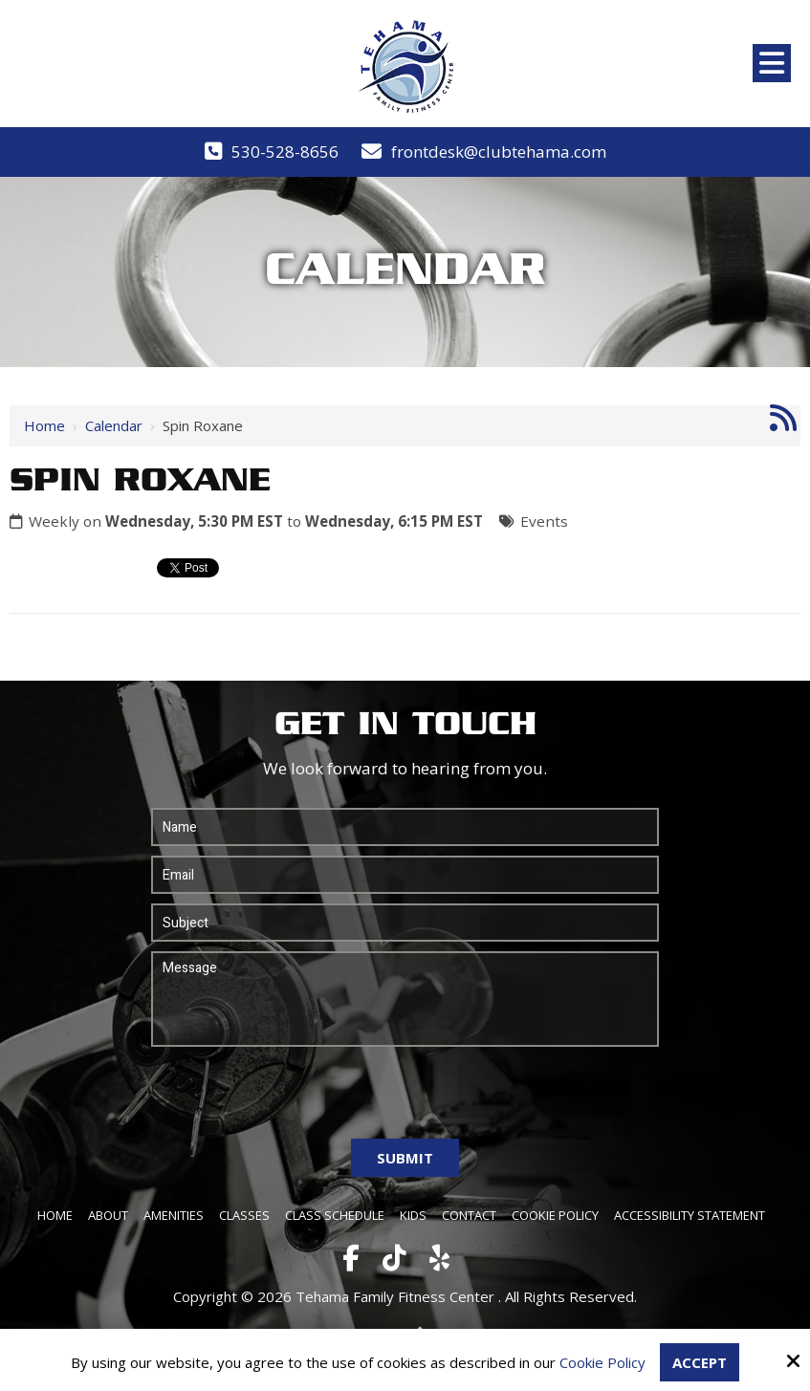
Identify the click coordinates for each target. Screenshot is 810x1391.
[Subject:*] (405, 922)
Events (544, 521)
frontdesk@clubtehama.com (498, 152)
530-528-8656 (285, 152)
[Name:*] (405, 827)
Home (44, 425)
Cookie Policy (602, 1362)
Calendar (113, 425)
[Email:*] (405, 875)
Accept (699, 1362)
